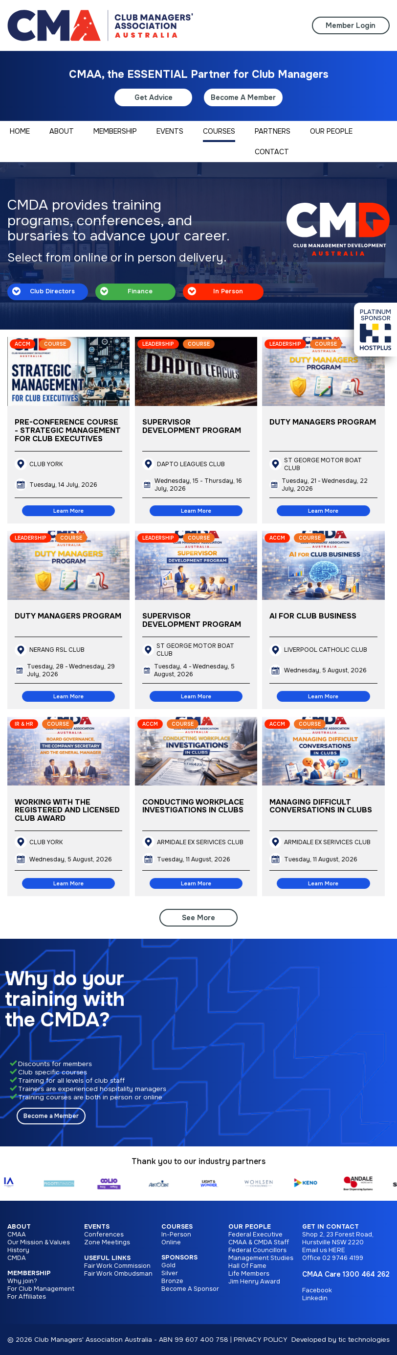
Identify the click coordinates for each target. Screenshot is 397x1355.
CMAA (16, 1234)
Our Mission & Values (38, 1242)
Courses (177, 1227)
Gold (168, 1265)
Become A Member (243, 97)
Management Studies (260, 1258)
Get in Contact (330, 1227)
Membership (29, 1273)
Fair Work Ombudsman (118, 1274)
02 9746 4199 (342, 1258)
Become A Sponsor (190, 1289)
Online (171, 1242)
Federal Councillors (257, 1250)
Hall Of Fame (247, 1266)
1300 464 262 (366, 1274)
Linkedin (315, 1298)
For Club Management (40, 1289)
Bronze (172, 1281)
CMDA (16, 1258)
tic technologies (364, 1339)
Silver (169, 1273)
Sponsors (179, 1257)
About (19, 1227)
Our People (249, 1227)
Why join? (22, 1281)
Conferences (104, 1234)
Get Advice (153, 97)
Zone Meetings (107, 1242)
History (18, 1250)
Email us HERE (323, 1250)
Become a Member (51, 1116)
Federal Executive (255, 1234)
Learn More (68, 510)
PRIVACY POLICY (260, 1339)
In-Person (176, 1234)
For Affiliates (26, 1297)
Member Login (350, 25)
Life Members (248, 1274)
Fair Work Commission (117, 1266)
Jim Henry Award (254, 1281)
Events (97, 1227)
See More (198, 917)
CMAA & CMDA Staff (258, 1242)
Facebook (317, 1290)
